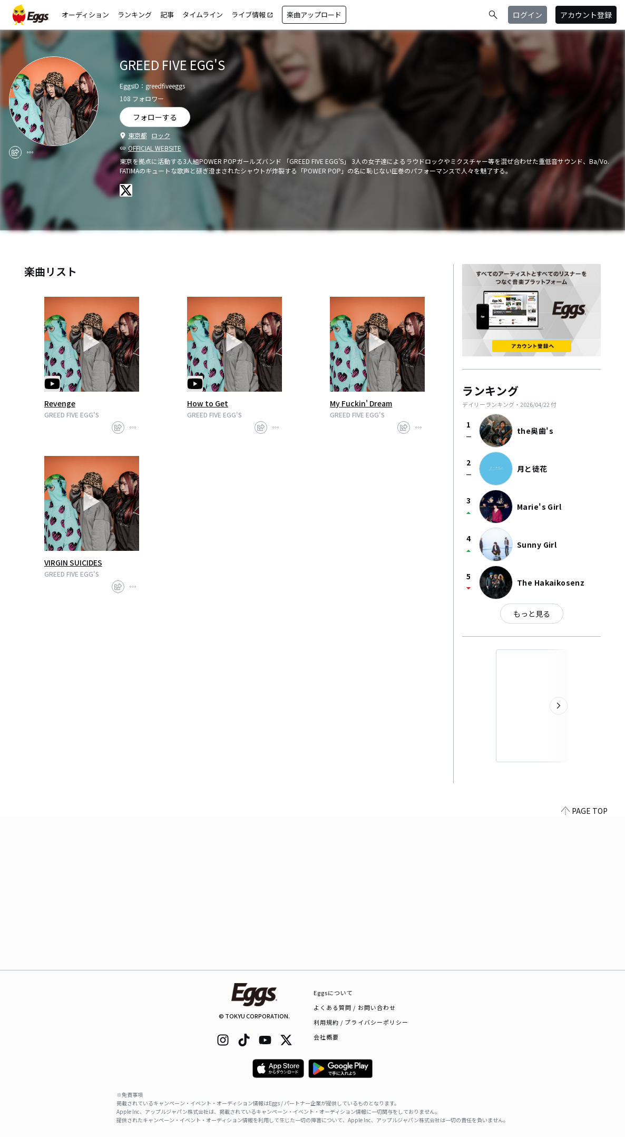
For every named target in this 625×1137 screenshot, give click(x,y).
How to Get (207, 403)
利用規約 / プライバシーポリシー (361, 1022)
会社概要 (326, 1037)
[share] (15, 152)
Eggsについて (334, 992)
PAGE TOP (584, 963)
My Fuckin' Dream (361, 403)
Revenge (59, 403)
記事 (167, 14)
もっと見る (531, 613)
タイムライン (202, 14)
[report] (30, 152)
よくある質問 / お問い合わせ (355, 1007)
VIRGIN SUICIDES (73, 562)
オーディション (85, 14)
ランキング (135, 14)
